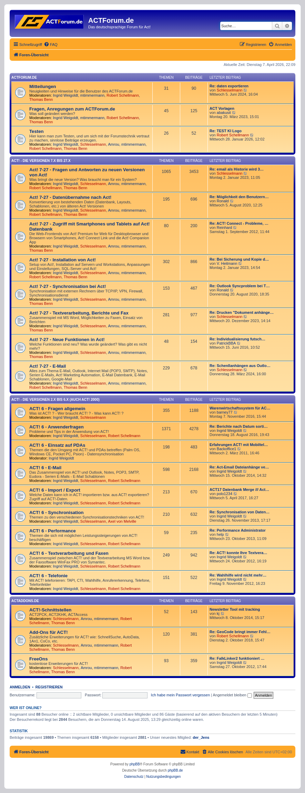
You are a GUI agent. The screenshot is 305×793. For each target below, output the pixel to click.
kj (218, 613)
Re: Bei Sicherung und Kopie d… (239, 259)
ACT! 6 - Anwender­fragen (56, 426)
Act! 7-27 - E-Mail (47, 366)
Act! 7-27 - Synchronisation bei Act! (67, 286)
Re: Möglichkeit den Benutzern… (239, 197)
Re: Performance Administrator (238, 530)
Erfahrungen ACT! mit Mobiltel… (239, 445)
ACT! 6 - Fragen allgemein (57, 408)
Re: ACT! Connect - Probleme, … (239, 223)
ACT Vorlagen (222, 108)
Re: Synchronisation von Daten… (240, 512)
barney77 (225, 412)
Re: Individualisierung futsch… (237, 339)
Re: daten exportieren (229, 86)
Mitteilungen (42, 86)
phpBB (135, 764)
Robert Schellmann (122, 95)
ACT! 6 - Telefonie (48, 575)
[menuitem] (51, 44)
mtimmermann (92, 95)
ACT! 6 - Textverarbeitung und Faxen (69, 553)
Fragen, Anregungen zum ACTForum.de (72, 109)
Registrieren (49, 687)
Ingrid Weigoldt (65, 95)
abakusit (224, 112)
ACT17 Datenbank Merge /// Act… (239, 489)
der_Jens (201, 737)
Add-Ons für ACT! (48, 632)
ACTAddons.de (25, 601)
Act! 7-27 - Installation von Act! (62, 259)
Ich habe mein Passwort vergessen (180, 695)
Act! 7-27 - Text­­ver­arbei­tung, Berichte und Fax (79, 313)
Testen (36, 131)
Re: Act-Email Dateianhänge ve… (239, 467)
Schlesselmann (230, 90)
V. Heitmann (227, 263)
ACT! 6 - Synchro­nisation (56, 512)
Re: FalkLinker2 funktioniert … (237, 658)
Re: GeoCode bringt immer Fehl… (240, 632)
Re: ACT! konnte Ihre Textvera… (238, 553)
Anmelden (20, 687)
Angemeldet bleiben (232, 695)
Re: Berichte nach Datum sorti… (239, 426)
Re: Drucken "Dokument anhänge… (242, 312)
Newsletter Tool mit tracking (235, 609)
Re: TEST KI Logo (226, 131)
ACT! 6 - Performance (52, 530)
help (220, 534)
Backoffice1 (226, 449)
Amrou (113, 144)
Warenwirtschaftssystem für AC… (240, 408)
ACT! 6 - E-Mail (45, 467)
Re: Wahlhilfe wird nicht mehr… (238, 575)
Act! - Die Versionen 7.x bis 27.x (41, 161)
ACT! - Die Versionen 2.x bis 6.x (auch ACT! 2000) (55, 400)
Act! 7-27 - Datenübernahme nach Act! (70, 197)
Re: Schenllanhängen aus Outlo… (240, 366)
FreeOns (38, 658)
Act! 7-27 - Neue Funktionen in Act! (67, 339)
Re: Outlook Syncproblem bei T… (240, 286)
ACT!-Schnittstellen (50, 609)
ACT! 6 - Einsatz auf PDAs (57, 445)
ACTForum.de (24, 77)
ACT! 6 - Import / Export (54, 490)
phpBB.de (175, 770)
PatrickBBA (226, 343)
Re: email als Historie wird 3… (237, 169)
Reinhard (224, 227)
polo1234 (224, 494)
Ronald (223, 201)
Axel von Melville (122, 521)
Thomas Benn (41, 99)
